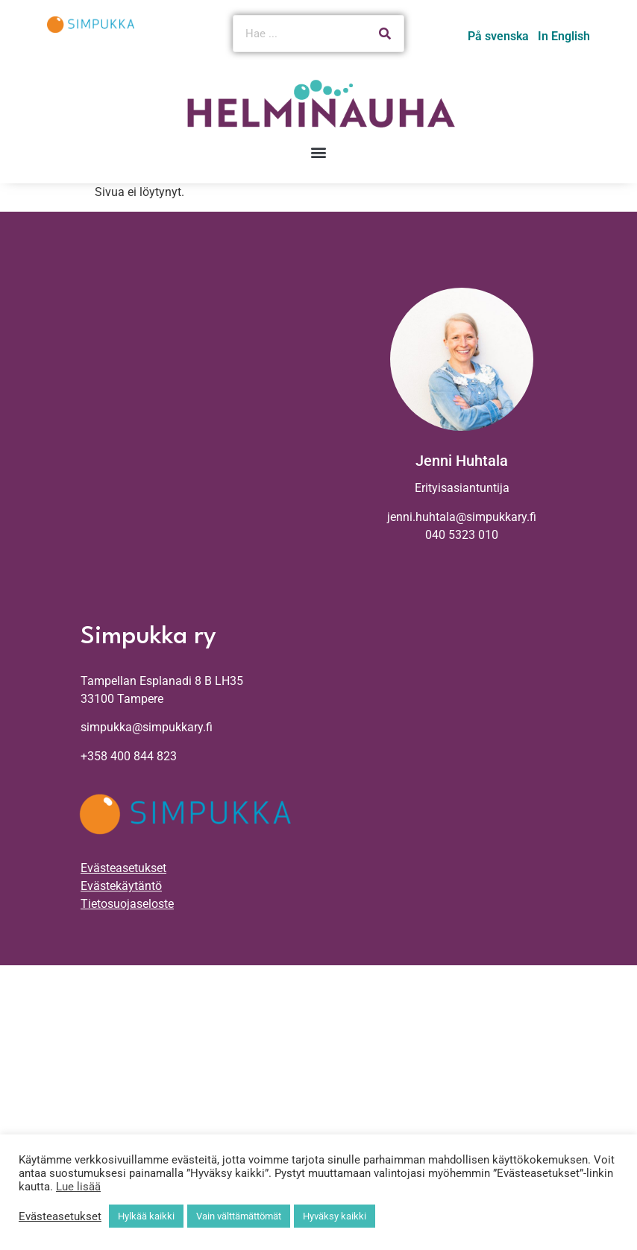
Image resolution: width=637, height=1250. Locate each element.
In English (564, 36)
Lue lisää (78, 1186)
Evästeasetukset (123, 868)
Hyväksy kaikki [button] (334, 1216)
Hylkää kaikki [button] (146, 1216)
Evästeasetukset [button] (60, 1216)
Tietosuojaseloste (127, 904)
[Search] (385, 33)
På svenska (498, 36)
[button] (319, 152)
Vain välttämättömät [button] (238, 1216)
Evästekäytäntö (121, 886)
